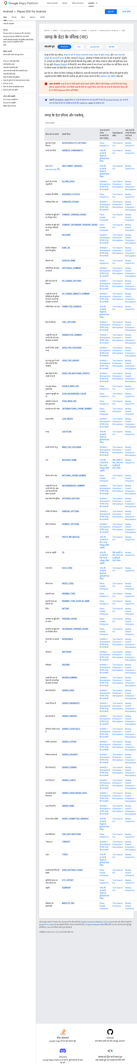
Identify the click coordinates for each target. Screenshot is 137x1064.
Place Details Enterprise (104, 217)
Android (8, 11)
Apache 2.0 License (46, 925)
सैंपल (23, 17)
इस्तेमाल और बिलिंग (108, 76)
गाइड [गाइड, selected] (5, 17)
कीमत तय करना (77, 3)
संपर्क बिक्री (126, 11)
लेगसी (42, 17)
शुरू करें (111, 11)
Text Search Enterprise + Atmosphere (117, 184)
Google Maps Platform (69, 31)
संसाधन (32, 17)
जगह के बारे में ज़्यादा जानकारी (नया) (78, 55)
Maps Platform (23, 3)
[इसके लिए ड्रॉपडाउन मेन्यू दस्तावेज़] (97, 3)
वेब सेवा (111, 47)
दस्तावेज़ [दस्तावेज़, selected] (91, 3)
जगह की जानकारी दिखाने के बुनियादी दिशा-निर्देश (105, 155)
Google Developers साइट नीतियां (96, 925)
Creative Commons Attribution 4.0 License (96, 922)
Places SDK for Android (31, 11)
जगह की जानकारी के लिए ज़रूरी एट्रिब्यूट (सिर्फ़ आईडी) (104, 465)
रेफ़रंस (14, 17)
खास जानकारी (52, 3)
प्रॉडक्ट (64, 3)
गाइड (123, 31)
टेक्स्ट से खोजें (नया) (101, 55)
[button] (17, 80)
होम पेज (46, 31)
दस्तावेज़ (84, 31)
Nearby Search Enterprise (129, 217)
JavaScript (95, 47)
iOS (78, 47)
